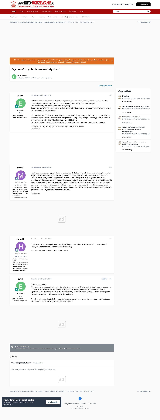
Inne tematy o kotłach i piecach (41, 78)
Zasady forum (46, 11)
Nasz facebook (60, 11)
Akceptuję (52, 402)
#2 (110, 167)
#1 (110, 95)
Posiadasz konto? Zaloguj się (123, 4)
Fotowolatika (86, 17)
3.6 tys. (18, 256)
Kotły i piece (14, 17)
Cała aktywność (32, 11)
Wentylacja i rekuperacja (69, 17)
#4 (110, 279)
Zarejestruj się (143, 4)
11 (25, 185)
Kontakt (83, 404)
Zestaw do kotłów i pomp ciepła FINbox (135, 106)
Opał (33, 17)
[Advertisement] (79, 42)
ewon (24, 75)
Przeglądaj (72, 11)
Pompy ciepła (52, 17)
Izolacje (41, 17)
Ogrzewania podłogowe (142, 98)
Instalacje (25, 17)
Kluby (21, 11)
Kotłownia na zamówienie (131, 117)
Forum (14, 12)
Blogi (81, 11)
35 (20, 113)
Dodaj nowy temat (105, 86)
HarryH (20, 239)
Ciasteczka (92, 404)
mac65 (20, 168)
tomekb (129, 98)
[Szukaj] (124, 11)
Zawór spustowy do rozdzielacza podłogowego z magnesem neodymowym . (133, 129)
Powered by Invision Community (80, 408)
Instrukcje (125, 96)
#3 (110, 239)
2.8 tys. (18, 185)
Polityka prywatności (71, 404)
